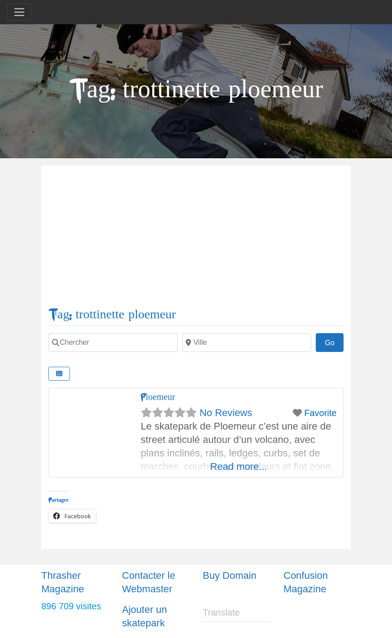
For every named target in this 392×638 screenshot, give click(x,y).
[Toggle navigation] (19, 12)
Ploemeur (158, 397)
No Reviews (226, 412)
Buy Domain (230, 575)
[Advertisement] (196, 240)
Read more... (238, 466)
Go (334, 342)
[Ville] (246, 342)
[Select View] (59, 374)
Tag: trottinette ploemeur (112, 314)
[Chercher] (113, 342)
